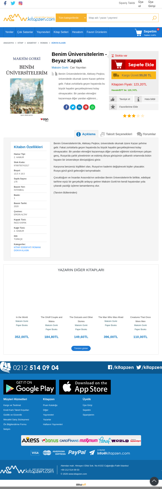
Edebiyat (26, 247)
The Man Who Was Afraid (110, 317)
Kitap (17, 247)
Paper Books (22, 325)
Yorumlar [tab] (149, 134)
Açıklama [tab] (88, 134)
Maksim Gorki (22, 321)
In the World (22, 317)
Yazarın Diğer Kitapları (81, 270)
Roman (36, 247)
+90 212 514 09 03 (70, 469)
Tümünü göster (81, 348)
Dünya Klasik (21, 250)
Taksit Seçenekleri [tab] (119, 134)
